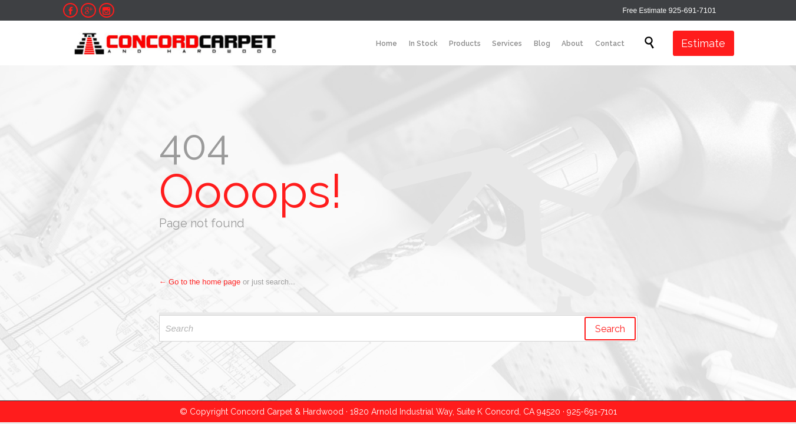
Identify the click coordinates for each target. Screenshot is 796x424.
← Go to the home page (200, 281)
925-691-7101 (692, 10)
